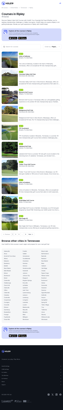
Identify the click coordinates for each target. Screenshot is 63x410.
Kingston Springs (27, 280)
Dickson (6, 307)
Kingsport (25, 278)
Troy (42, 307)
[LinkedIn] (56, 395)
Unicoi (43, 312)
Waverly (43, 314)
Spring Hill (44, 302)
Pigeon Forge (45, 273)
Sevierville (44, 285)
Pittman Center (45, 275)
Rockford (43, 278)
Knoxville (25, 283)
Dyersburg (7, 309)
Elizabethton (7, 312)
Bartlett (6, 266)
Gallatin (25, 253)
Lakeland (25, 287)
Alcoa (5, 253)
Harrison (25, 266)
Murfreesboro (45, 253)
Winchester (44, 319)
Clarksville (6, 287)
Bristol (5, 278)
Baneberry (7, 263)
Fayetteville (7, 317)
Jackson (25, 273)
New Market (44, 261)
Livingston (25, 300)
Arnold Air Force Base (10, 256)
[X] (53, 395)
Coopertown (7, 300)
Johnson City (26, 275)
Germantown (26, 256)
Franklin (25, 251)
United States (14, 7)
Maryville (25, 309)
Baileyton (6, 261)
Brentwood (7, 275)
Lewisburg (25, 297)
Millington (25, 317)
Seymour (43, 290)
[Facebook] (60, 395)
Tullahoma (44, 309)
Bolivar (6, 273)
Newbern (43, 258)
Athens (6, 258)
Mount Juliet (44, 251)
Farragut (6, 314)
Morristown (26, 319)
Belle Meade (7, 270)
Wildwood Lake (45, 317)
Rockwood (44, 280)
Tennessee (24, 7)
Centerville (7, 280)
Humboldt (25, 270)
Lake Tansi (25, 290)
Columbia (6, 295)
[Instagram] (49, 395)
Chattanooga (7, 283)
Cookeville (7, 297)
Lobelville (25, 302)
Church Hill (7, 285)
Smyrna (43, 297)
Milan (24, 314)
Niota (42, 263)
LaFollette (25, 285)
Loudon (25, 304)
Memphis (25, 312)
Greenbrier (26, 261)
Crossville (6, 304)
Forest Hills (7, 319)
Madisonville (26, 307)
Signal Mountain (45, 292)
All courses (5, 7)
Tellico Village (45, 304)
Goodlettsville (26, 258)
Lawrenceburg (26, 292)
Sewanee (44, 287)
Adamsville (7, 251)
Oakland (43, 266)
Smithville (43, 295)
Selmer (43, 283)
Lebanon (25, 295)
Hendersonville (27, 268)
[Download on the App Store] (13, 38)
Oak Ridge (44, 268)
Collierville (6, 292)
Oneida (43, 270)
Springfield (44, 300)
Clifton (5, 290)
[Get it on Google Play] (22, 38)
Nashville (43, 256)
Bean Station (7, 268)
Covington (6, 302)
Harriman (25, 263)
